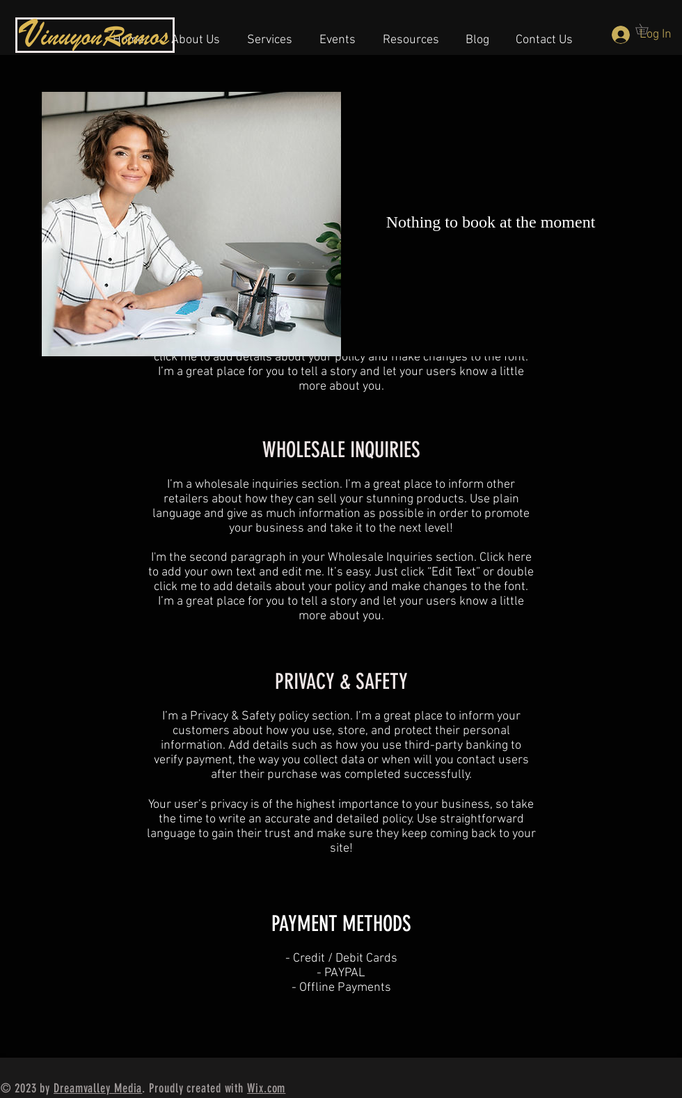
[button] (338, 34)
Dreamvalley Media (98, 1088)
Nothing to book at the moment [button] (491, 222)
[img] (191, 224)
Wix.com (266, 1088)
